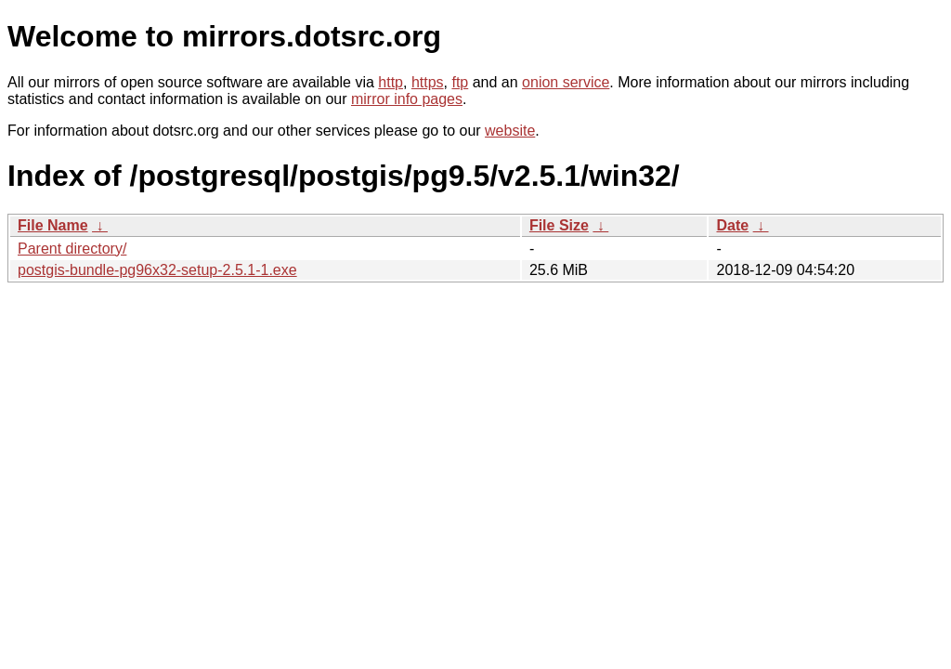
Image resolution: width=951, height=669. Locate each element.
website (510, 130)
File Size (559, 225)
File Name (53, 225)
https (427, 82)
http (390, 82)
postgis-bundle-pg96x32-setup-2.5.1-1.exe (157, 270)
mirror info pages (406, 99)
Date (732, 225)
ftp (459, 82)
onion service (565, 82)
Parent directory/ (72, 248)
